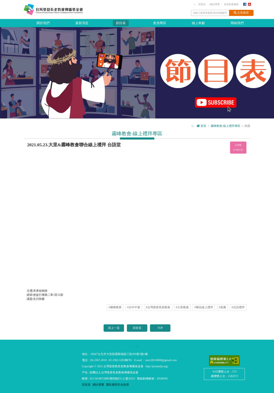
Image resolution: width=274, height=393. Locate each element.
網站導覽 (215, 4)
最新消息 (81, 23)
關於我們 (43, 23)
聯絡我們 (237, 23)
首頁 (201, 125)
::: (194, 4)
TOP (160, 327)
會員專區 (159, 23)
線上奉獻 (198, 23)
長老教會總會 (231, 4)
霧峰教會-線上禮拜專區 (225, 125)
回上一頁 (114, 327)
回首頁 (202, 4)
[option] (137, 72)
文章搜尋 (241, 12)
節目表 (121, 23)
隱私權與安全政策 (117, 384)
